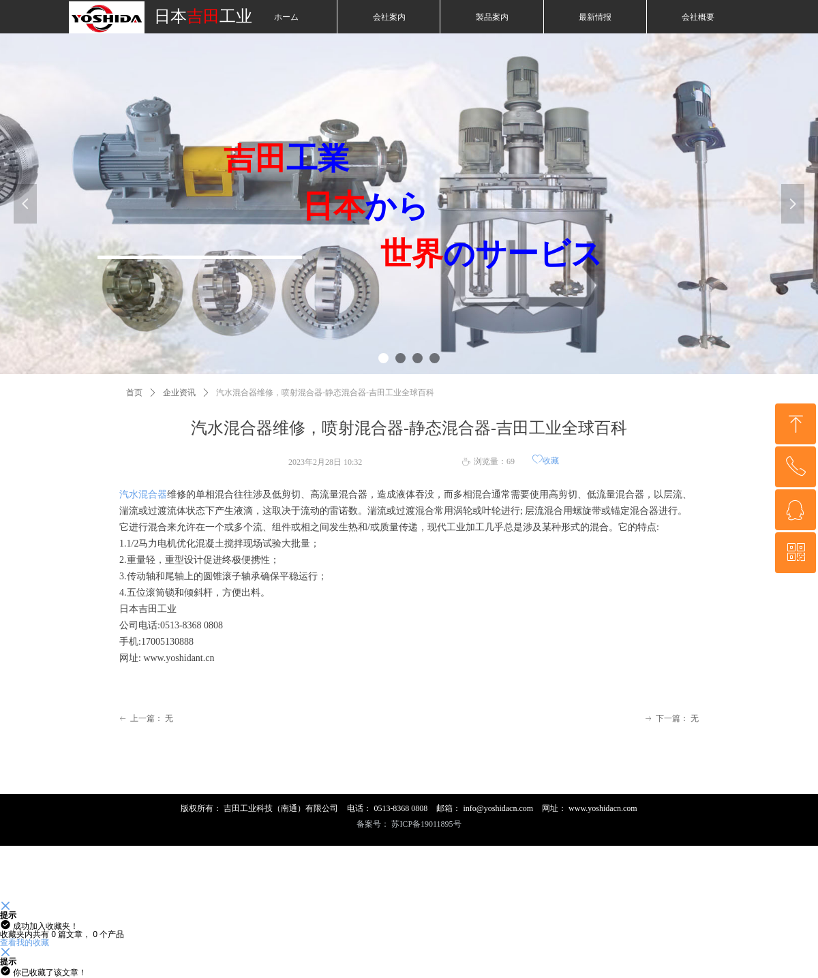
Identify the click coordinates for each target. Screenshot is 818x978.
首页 (134, 392)
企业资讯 (179, 392)
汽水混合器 (143, 494)
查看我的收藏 (24, 942)
